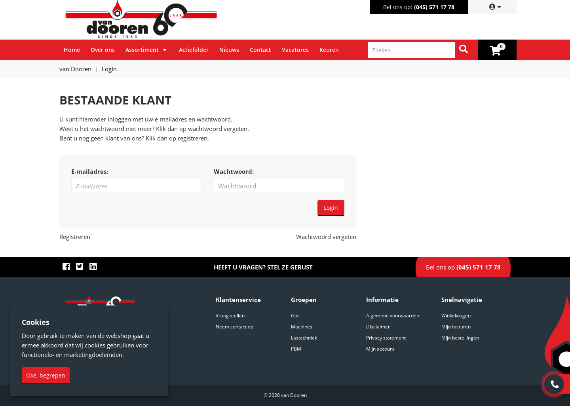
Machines (301, 326)
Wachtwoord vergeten (326, 237)
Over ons (103, 49)
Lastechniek (304, 337)
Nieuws (229, 49)
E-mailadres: (89, 171)
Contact (260, 49)
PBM (296, 348)
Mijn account (380, 348)
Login (331, 207)
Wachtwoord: (234, 171)
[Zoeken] (463, 50)
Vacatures (295, 49)
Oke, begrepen (45, 375)
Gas (295, 315)
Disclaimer (378, 326)
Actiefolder (194, 49)
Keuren (329, 49)
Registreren (74, 237)
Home (72, 49)
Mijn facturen (456, 326)
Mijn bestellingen (460, 337)
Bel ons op (463, 267)
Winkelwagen (456, 315)
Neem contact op (234, 326)
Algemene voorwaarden (392, 315)
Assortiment (142, 49)
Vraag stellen (230, 315)
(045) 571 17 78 (434, 7)
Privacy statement (386, 337)
